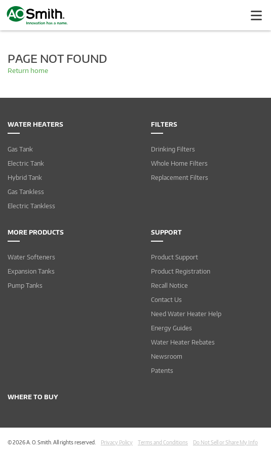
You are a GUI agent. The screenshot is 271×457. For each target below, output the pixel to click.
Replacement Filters (179, 177)
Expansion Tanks (31, 271)
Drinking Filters (173, 149)
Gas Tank (20, 149)
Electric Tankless (31, 206)
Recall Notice (169, 285)
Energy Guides (171, 328)
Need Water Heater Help (186, 314)
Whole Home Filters (179, 163)
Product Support (174, 257)
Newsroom (166, 356)
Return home (28, 70)
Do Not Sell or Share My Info (225, 442)
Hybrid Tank (25, 177)
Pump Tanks (25, 285)
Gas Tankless (26, 192)
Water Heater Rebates (183, 342)
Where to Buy (33, 397)
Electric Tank (26, 163)
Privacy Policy (117, 442)
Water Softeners (31, 257)
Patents (162, 370)
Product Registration (180, 271)
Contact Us (166, 299)
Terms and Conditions (163, 442)
